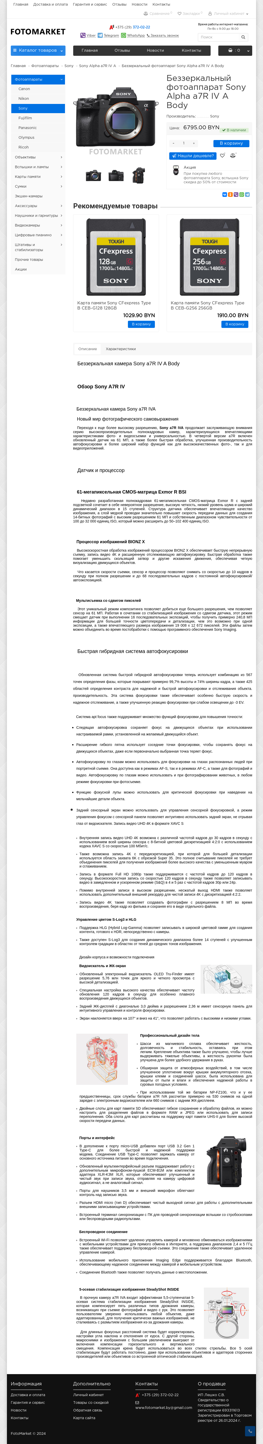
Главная (20, 4)
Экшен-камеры (29, 196)
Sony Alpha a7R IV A (97, 66)
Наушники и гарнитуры (36, 215)
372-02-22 (132, 27)
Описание (87, 349)
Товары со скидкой (91, 1402)
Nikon (23, 98)
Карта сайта (84, 1418)
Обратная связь (87, 1410)
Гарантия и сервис (90, 4)
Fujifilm (25, 118)
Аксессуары (26, 206)
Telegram (111, 35)
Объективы (25, 157)
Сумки (20, 186)
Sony (68, 66)
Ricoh (23, 147)
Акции (21, 269)
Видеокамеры (27, 225)
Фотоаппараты (45, 66)
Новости (139, 4)
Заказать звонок (164, 35)
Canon (24, 89)
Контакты (161, 4)
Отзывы (119, 4)
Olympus (26, 137)
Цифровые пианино (33, 235)
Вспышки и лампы (32, 167)
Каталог (38, 49)
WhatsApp (136, 35)
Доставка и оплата (50, 4)
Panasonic (27, 128)
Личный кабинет (88, 1395)
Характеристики (121, 349)
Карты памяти (28, 176)
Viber (91, 35)
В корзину (231, 143)
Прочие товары (29, 259)
